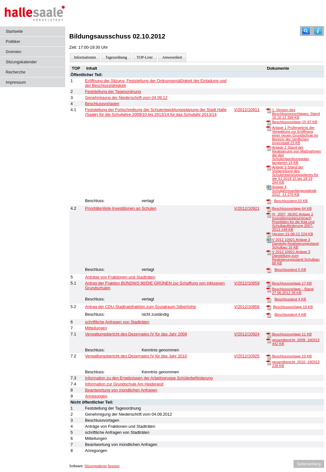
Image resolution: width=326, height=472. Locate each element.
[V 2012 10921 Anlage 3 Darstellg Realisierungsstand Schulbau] (268, 240)
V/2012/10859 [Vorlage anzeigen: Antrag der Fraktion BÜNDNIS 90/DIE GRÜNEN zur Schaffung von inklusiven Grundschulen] (246, 283)
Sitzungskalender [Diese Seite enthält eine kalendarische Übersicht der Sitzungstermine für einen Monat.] (21, 62)
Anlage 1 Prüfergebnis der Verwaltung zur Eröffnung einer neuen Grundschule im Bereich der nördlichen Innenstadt (295, 135)
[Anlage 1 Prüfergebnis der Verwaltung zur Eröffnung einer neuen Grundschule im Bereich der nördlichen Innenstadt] (268, 128)
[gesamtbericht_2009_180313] (268, 340)
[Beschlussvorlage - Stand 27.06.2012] (268, 289)
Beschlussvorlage (292, 208)
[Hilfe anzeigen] (318, 31)
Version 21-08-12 (292, 234)
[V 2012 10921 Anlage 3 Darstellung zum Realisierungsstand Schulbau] (268, 252)
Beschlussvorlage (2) (294, 122)
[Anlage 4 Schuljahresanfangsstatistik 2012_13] (268, 187)
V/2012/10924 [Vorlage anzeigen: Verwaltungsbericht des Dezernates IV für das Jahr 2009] (246, 334)
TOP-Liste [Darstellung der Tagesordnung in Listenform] (144, 57)
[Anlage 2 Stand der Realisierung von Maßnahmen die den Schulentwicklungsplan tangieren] (268, 148)
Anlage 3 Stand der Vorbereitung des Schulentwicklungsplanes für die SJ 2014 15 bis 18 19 (295, 174)
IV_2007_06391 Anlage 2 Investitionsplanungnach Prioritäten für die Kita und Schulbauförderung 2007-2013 (293, 221)
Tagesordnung (116, 57)
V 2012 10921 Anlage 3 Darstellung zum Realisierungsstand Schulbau (295, 257)
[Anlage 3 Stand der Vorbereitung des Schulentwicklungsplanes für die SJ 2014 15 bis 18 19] (268, 167)
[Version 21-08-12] (268, 234)
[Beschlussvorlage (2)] (268, 122)
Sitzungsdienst (96, 466)
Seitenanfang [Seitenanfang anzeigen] (309, 463)
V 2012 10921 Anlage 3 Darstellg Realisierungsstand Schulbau (295, 243)
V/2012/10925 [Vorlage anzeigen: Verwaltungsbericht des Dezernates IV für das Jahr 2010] (246, 356)
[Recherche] (306, 31)
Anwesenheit (172, 57)
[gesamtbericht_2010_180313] (268, 362)
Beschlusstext (291, 201)
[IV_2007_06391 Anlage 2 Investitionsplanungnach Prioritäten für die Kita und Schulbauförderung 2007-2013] (268, 214)
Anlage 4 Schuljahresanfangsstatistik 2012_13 (294, 190)
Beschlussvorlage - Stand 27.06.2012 (293, 291)
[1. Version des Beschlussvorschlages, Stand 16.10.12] (268, 110)
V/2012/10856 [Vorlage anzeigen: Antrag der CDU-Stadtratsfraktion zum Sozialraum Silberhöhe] (246, 306)
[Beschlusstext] (268, 201)
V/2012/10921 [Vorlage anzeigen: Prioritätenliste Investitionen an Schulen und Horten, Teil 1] (246, 208)
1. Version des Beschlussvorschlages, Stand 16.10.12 (296, 113)
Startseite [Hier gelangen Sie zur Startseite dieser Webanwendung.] (14, 31)
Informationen (85, 57)
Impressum (16, 82)
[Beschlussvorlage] (268, 209)
